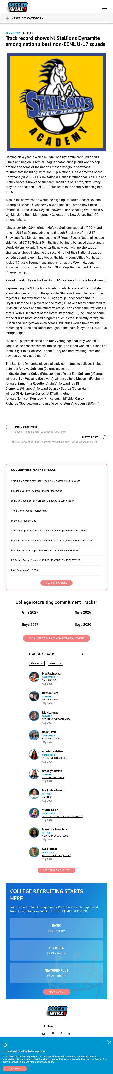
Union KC (47, 797)
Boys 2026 (83, 624)
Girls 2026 (83, 612)
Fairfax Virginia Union (54, 758)
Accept (14, 1068)
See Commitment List (56, 870)
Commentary (13, 33)
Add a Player (56, 992)
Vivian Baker (50, 810)
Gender (35, 663)
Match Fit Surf (50, 699)
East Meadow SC (51, 738)
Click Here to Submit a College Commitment (57, 638)
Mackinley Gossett (53, 790)
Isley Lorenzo (50, 712)
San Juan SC (49, 680)
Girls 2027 (30, 612)
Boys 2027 (30, 624)
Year (52, 663)
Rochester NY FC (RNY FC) (56, 855)
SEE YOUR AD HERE (56, 583)
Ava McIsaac (49, 849)
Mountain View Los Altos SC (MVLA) (62, 816)
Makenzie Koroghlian (55, 829)
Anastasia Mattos (52, 751)
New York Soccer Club (55, 836)
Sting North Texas (53, 777)
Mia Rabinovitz (51, 673)
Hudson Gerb (50, 693)
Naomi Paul (49, 732)
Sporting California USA (56, 719)
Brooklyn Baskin (52, 771)
